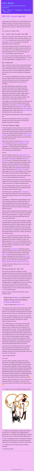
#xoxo (16, 297)
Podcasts (10, 10)
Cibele (6, 260)
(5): (3, 449)
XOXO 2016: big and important (13, 16)
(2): (3, 431)
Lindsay (10, 158)
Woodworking (27, 10)
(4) (15, 241)
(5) (15, 353)
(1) (2, 40)
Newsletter (6, 12)
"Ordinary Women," (27, 135)
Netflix (3, 53)
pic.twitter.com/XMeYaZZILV (12, 302)
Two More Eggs (25, 192)
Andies (12, 42)
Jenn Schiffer (20, 105)
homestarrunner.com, (23, 155)
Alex (15, 158)
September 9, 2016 (20, 304)
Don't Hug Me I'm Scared (21, 169)
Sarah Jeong (5, 254)
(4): (3, 444)
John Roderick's (14, 249)
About (3, 10)
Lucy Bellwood (24, 106)
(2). (23, 53)
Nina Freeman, (26, 256)
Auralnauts (17, 166)
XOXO (5, 40)
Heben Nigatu (27, 108)
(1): (3, 389)
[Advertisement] (17, 460)
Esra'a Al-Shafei (26, 110)
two (9, 42)
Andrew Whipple (8, 3)
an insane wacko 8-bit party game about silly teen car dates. (15, 260)
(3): (3, 438)
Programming (18, 10)
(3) (9, 105)
